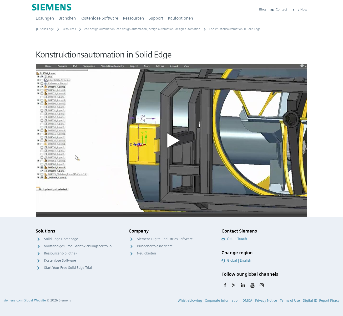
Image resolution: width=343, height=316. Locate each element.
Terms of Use (290, 300)
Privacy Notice (266, 300)
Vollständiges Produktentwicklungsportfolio (77, 246)
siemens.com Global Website (25, 300)
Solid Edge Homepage (61, 239)
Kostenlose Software (60, 260)
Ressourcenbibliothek (60, 253)
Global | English (236, 260)
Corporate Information (222, 300)
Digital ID (310, 300)
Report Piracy (329, 300)
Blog (262, 9)
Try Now (299, 9)
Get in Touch (234, 239)
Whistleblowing (190, 300)
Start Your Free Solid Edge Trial (68, 267)
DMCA (247, 300)
